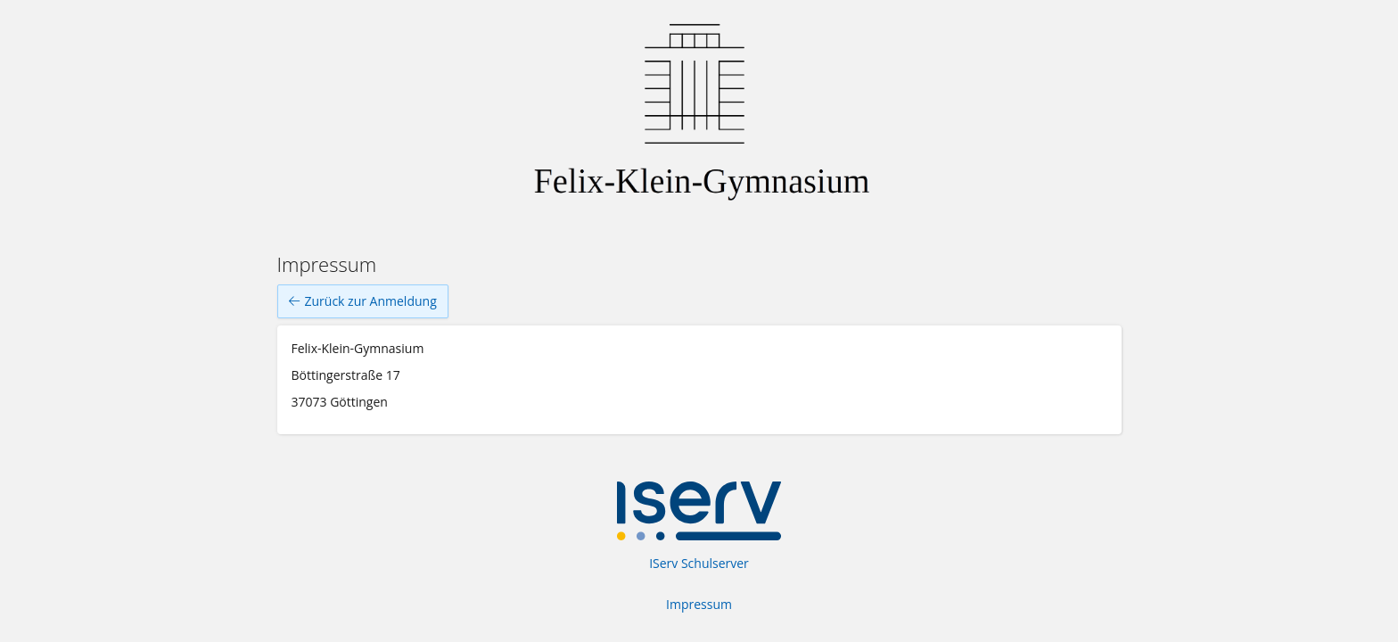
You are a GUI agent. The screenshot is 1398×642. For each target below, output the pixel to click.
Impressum (699, 604)
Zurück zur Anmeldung (363, 301)
